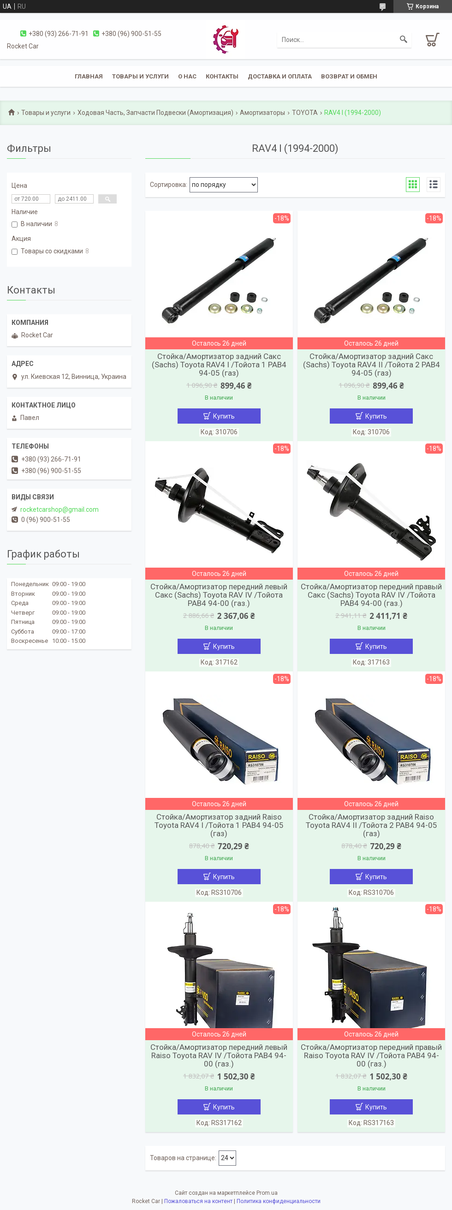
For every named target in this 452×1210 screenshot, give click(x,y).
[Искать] (403, 39)
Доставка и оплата (280, 76)
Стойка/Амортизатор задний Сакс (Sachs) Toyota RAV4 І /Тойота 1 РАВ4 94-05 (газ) (219, 364)
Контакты (222, 76)
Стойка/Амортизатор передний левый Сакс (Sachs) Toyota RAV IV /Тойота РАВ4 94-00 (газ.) (218, 594)
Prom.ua (267, 1193)
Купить (224, 416)
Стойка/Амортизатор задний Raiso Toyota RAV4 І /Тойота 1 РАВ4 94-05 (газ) (219, 825)
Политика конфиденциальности (279, 1201)
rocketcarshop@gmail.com (59, 509)
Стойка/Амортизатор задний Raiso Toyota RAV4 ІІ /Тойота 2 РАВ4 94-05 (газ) (371, 825)
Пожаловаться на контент (198, 1201)
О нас (187, 76)
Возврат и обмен (349, 76)
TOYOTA (305, 112)
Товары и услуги (140, 76)
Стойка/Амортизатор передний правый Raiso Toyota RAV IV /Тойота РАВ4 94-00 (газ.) (371, 1055)
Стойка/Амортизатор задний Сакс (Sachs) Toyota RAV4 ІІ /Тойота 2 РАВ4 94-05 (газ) (371, 364)
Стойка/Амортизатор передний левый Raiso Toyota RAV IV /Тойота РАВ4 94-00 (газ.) (218, 1055)
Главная (89, 76)
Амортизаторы (262, 112)
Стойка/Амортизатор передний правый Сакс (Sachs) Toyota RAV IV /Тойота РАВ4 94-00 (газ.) (371, 594)
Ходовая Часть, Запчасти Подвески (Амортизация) (155, 112)
